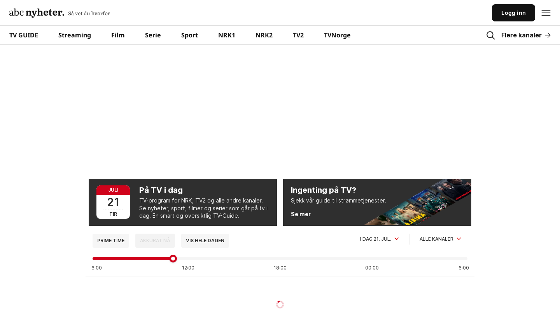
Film (118, 35)
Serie (153, 35)
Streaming (74, 35)
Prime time (110, 240)
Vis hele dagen (205, 240)
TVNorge (337, 35)
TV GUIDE (23, 35)
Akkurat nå (155, 240)
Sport (189, 35)
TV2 (298, 35)
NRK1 (226, 35)
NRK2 (264, 35)
